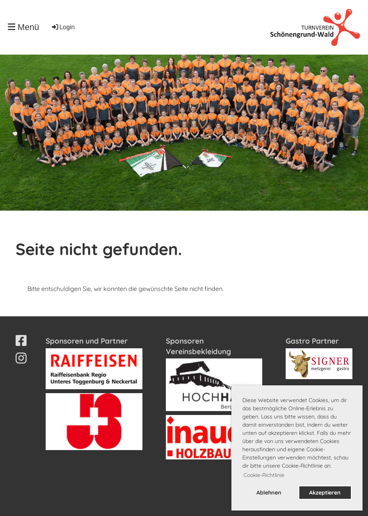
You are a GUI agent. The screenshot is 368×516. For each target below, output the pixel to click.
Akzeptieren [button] (325, 492)
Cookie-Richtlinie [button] (264, 475)
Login (63, 27)
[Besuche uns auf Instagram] (21, 358)
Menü (23, 27)
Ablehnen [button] (268, 492)
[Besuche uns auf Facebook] (21, 340)
